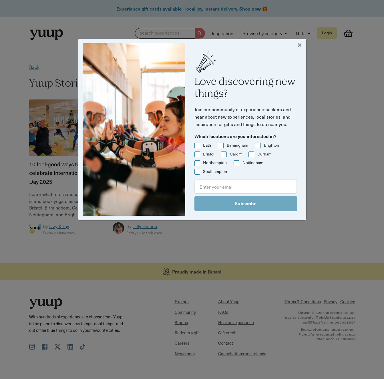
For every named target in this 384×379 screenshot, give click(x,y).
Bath (207, 145)
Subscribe (245, 203)
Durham (264, 154)
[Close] (300, 44)
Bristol (208, 154)
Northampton (215, 162)
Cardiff (236, 154)
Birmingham (237, 145)
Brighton (271, 145)
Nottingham (252, 162)
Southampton (215, 171)
